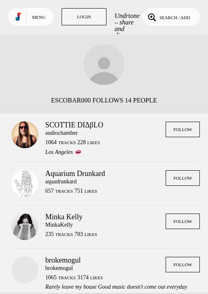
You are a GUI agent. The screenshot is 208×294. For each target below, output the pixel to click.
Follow (182, 129)
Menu (38, 17)
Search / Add (168, 17)
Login (84, 16)
